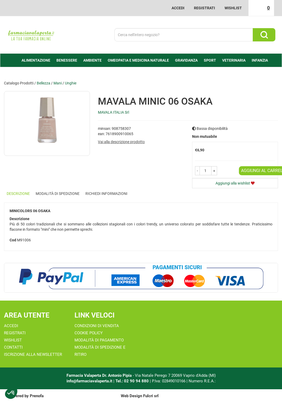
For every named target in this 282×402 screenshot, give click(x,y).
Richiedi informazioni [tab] (106, 193)
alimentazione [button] (36, 60)
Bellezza (43, 83)
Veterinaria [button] (234, 60)
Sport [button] (210, 60)
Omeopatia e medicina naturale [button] (138, 60)
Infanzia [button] (260, 60)
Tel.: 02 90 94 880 (132, 381)
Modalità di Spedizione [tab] (58, 193)
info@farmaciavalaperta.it (89, 381)
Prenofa (37, 396)
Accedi (178, 8)
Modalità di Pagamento (99, 340)
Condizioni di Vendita (96, 325)
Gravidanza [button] (186, 60)
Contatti (13, 347)
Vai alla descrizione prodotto (121, 142)
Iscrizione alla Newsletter (33, 354)
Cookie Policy (88, 333)
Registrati (204, 8)
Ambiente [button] (92, 60)
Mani (57, 83)
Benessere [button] (66, 60)
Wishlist (233, 8)
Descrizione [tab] (18, 193)
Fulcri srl (151, 396)
